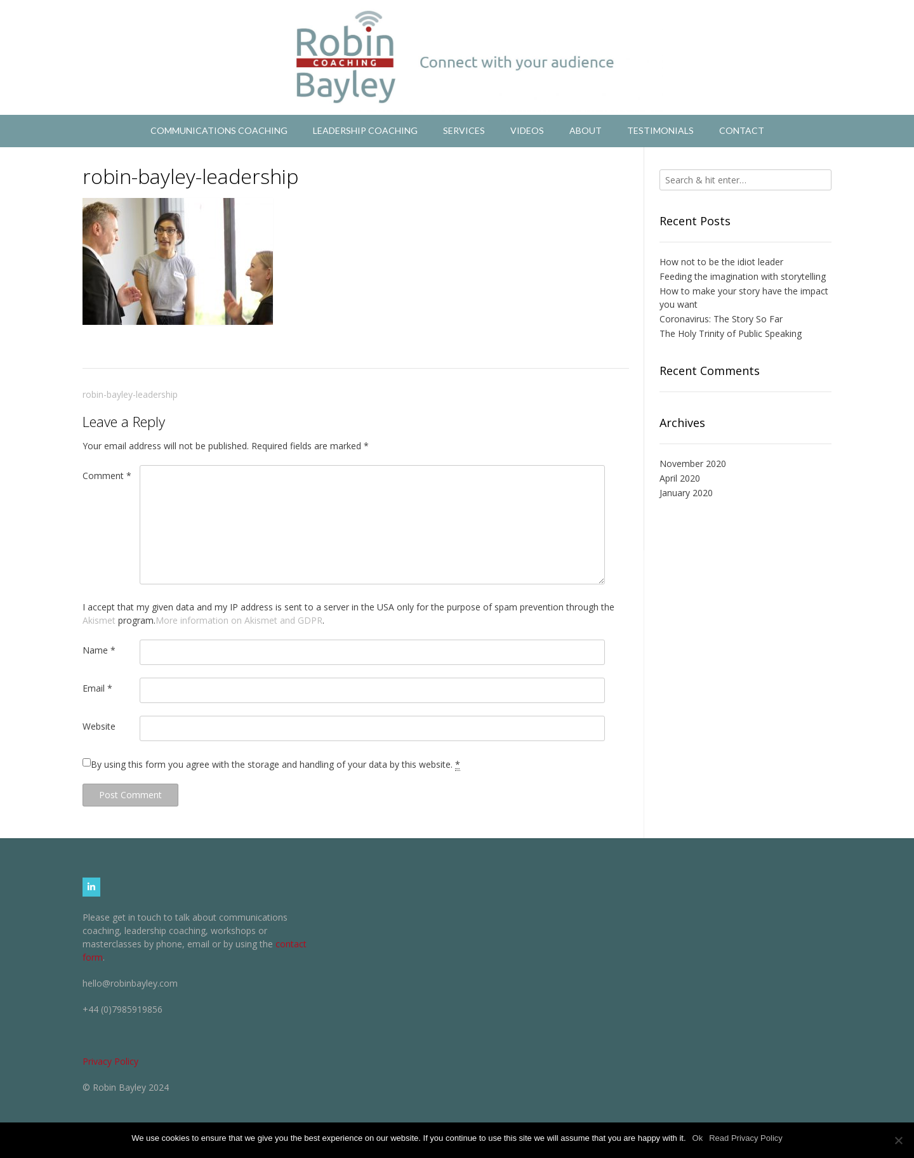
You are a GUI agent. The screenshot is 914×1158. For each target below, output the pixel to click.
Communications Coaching (219, 130)
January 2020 (686, 493)
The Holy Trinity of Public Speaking (730, 333)
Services (464, 130)
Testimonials (660, 130)
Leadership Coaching (365, 130)
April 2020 (679, 478)
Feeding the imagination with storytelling (742, 276)
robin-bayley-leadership (130, 394)
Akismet (99, 620)
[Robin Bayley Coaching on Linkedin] (91, 887)
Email (97, 688)
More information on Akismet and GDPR (239, 620)
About (585, 130)
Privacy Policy (110, 1061)
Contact (741, 130)
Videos (527, 130)
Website (99, 726)
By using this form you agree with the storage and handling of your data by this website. (275, 764)
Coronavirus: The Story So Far (721, 319)
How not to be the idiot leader (721, 262)
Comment (107, 476)
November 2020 (692, 463)
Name (99, 650)
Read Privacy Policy (746, 1138)
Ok (697, 1138)
